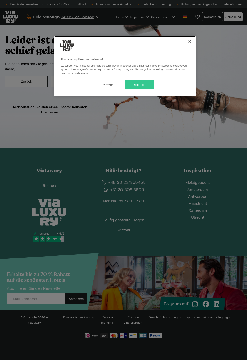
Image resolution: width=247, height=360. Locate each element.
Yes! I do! (140, 84)
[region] (125, 66)
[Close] (189, 41)
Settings (107, 84)
